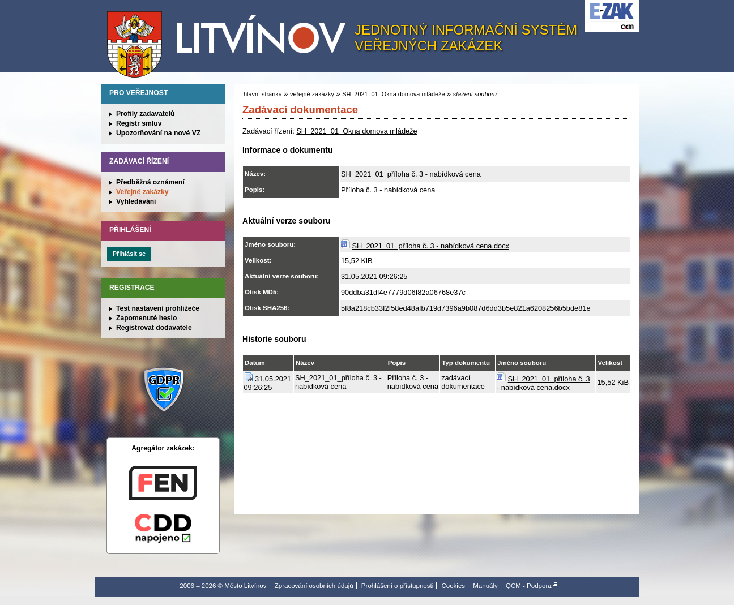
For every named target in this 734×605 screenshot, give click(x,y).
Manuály (485, 585)
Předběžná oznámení (150, 182)
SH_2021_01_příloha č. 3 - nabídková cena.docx (430, 246)
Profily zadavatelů (145, 114)
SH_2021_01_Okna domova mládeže (393, 94)
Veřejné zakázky (142, 192)
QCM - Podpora (529, 585)
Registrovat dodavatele (154, 328)
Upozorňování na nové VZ (158, 133)
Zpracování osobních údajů (314, 585)
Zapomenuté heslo (146, 318)
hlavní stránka (263, 94)
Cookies (453, 585)
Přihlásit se (129, 253)
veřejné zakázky (312, 94)
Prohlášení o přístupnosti (397, 585)
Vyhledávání (136, 201)
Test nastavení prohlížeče (157, 308)
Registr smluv (138, 123)
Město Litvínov (230, 39)
